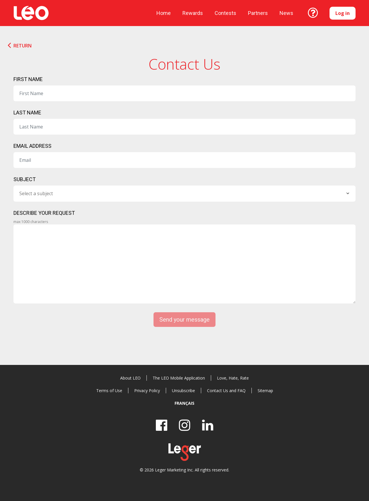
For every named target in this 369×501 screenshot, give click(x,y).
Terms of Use (109, 390)
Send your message (184, 319)
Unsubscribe (183, 390)
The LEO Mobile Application (179, 378)
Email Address (32, 146)
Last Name (27, 112)
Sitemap (265, 390)
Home (163, 13)
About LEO (130, 378)
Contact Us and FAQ (226, 390)
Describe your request (44, 213)
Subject (24, 179)
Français (184, 403)
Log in (342, 13)
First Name (28, 79)
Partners (258, 13)
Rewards (192, 13)
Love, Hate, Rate (233, 378)
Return (22, 45)
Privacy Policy (147, 390)
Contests (225, 13)
